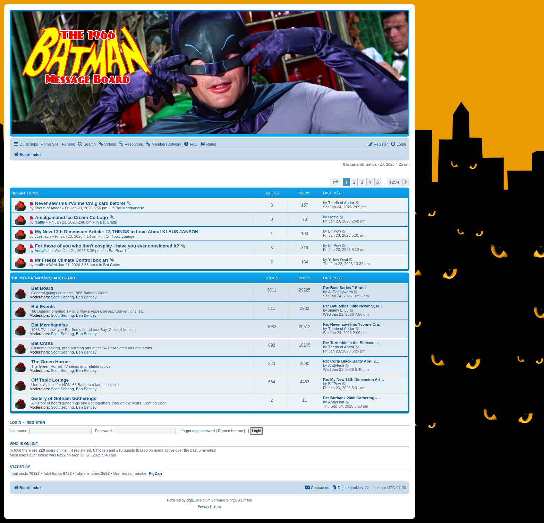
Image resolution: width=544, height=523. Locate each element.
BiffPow (334, 231)
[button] (335, 182)
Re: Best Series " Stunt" (344, 288)
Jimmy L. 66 (338, 310)
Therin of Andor (48, 208)
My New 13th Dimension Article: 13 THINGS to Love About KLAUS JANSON (116, 231)
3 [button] (362, 182)
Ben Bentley (86, 297)
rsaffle (40, 222)
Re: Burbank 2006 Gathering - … (352, 398)
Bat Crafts (108, 222)
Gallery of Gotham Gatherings (63, 398)
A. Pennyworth (340, 292)
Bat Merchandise (130, 208)
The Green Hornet (50, 361)
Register (36, 422)
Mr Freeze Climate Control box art (71, 260)
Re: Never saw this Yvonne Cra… (353, 324)
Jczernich (43, 236)
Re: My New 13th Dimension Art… (353, 379)
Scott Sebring (62, 297)
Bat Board (117, 251)
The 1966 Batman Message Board (43, 278)
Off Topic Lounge (120, 236)
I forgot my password (197, 431)
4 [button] (369, 182)
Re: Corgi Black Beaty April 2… (351, 361)
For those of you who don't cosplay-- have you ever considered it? (107, 246)
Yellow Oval (338, 260)
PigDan (155, 473)
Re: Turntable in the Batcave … (351, 343)
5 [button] (377, 182)
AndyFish (43, 251)
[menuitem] (86, 144)
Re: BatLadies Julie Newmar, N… (353, 306)
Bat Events (43, 306)
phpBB (191, 500)
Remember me (233, 431)
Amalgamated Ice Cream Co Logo (71, 217)
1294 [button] (394, 182)
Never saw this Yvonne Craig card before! (80, 203)
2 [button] (354, 182)
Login (15, 422)
